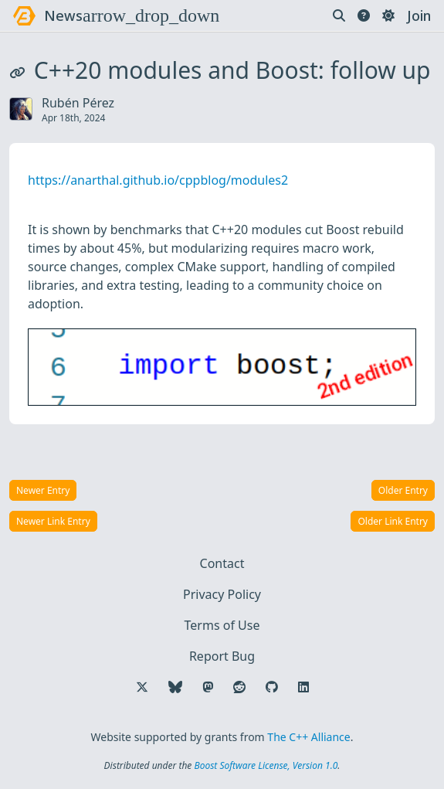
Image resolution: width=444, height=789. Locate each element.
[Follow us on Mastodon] (207, 687)
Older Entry (403, 490)
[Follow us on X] (142, 687)
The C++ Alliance (308, 736)
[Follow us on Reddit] (239, 687)
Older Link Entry (393, 521)
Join (419, 15)
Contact (222, 563)
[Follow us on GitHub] (272, 687)
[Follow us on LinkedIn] (303, 687)
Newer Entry (42, 490)
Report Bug (222, 656)
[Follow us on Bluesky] (175, 687)
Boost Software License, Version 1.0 (265, 765)
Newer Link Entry (53, 521)
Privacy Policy (222, 594)
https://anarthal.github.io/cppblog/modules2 (158, 180)
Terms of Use (222, 625)
